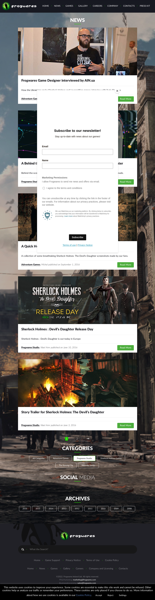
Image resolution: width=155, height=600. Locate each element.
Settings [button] (123, 595)
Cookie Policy (83, 595)
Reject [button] (110, 595)
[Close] (117, 90)
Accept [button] (98, 595)
